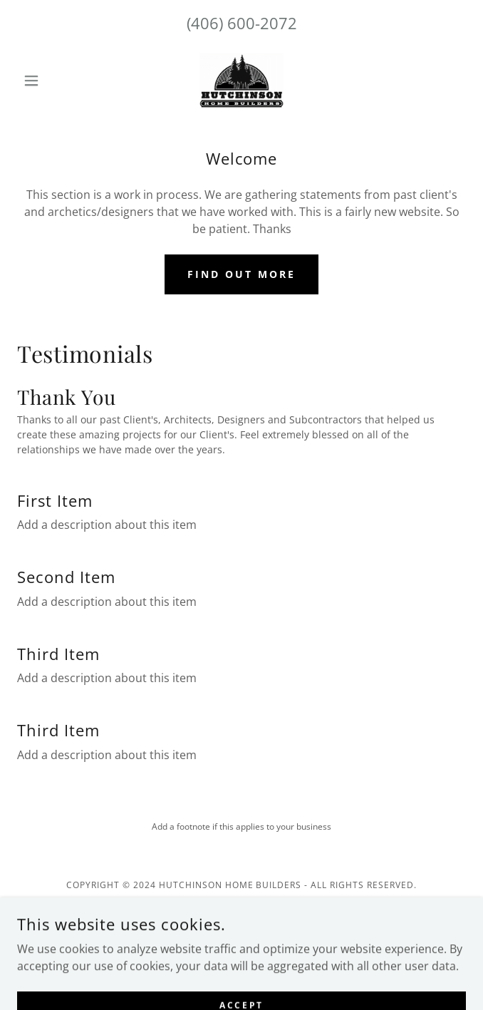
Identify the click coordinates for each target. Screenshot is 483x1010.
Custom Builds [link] (242, 976)
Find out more (241, 274)
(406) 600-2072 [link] (242, 23)
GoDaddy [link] (273, 915)
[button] (51, 80)
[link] (241, 80)
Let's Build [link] (241, 955)
